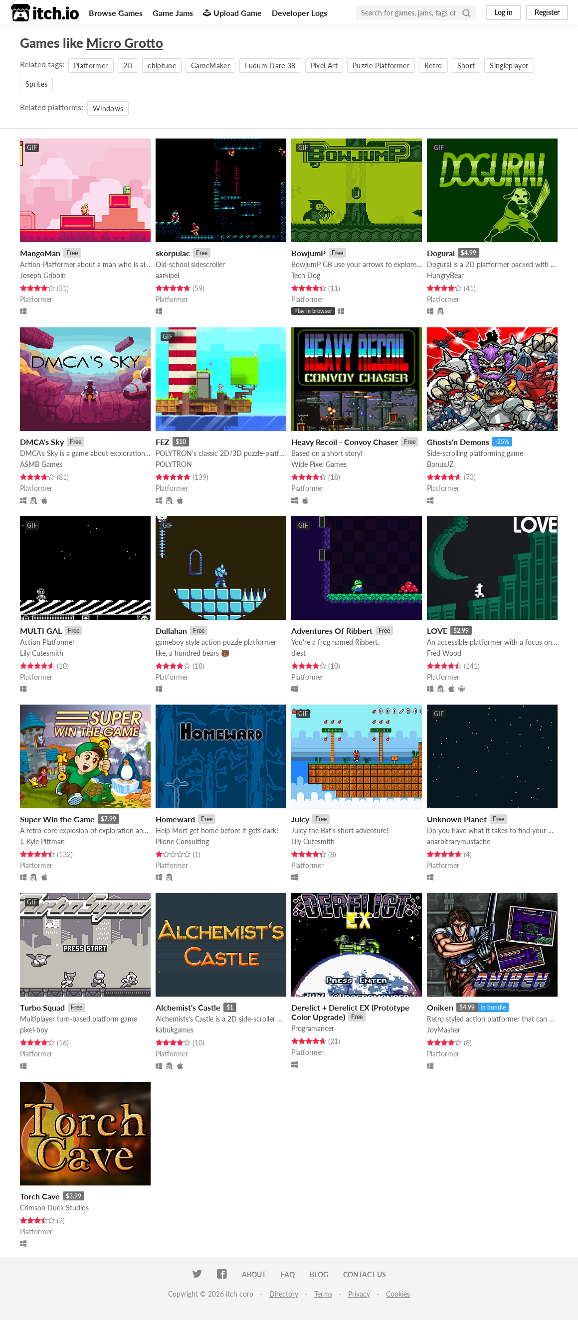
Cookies (398, 1294)
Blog (319, 1274)
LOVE (437, 630)
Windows (108, 108)
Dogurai (441, 253)
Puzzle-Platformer (381, 65)
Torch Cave (40, 1196)
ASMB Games (41, 464)
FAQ (288, 1274)
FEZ (163, 441)
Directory (283, 1294)
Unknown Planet (457, 819)
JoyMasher (443, 1030)
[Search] (466, 12)
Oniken (440, 1007)
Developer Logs (299, 12)
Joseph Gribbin (43, 275)
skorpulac (173, 253)
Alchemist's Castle (188, 1007)
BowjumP (308, 253)
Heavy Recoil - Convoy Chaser (344, 441)
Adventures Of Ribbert (332, 630)
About (254, 1274)
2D (128, 65)
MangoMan (40, 253)
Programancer (312, 1028)
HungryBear (445, 275)
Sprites (36, 84)
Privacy (359, 1294)
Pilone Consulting (182, 841)
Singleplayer (509, 65)
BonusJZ (440, 464)
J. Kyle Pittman (42, 841)
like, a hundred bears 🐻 (192, 653)
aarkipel (167, 275)
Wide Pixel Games (319, 464)
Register (547, 12)
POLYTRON (174, 464)
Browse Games (116, 12)
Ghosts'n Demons (458, 441)
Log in (503, 12)
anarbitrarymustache (458, 841)
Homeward (175, 819)
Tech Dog (305, 275)
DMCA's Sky (42, 441)
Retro (433, 65)
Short (466, 65)
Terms (323, 1294)
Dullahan (171, 630)
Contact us (364, 1274)
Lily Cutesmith (41, 653)
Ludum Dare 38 (270, 65)
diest (298, 653)
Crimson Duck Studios (54, 1207)
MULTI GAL (41, 630)
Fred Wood (444, 653)
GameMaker (210, 65)
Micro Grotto (124, 43)
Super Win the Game (57, 819)
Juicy (300, 819)
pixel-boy (34, 1030)
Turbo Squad (42, 1007)
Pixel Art (324, 65)
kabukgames (174, 1030)
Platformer (91, 65)
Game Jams (173, 12)
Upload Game (232, 12)
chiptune (162, 65)
